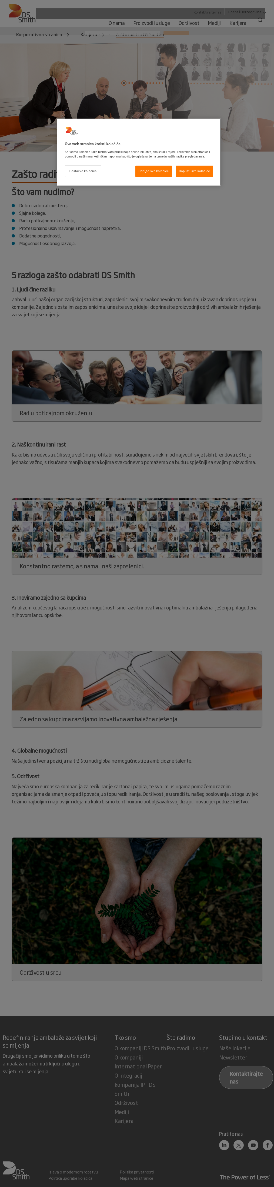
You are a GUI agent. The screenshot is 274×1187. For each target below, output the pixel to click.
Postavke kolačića (83, 171)
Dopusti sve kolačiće (194, 171)
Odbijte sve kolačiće (154, 171)
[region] (139, 152)
